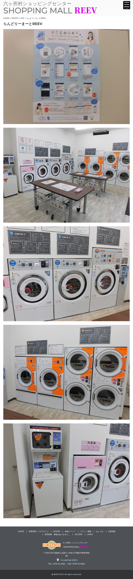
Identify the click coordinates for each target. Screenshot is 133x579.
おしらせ (99, 531)
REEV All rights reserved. (70, 574)
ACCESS (78, 534)
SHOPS (56, 531)
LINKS (90, 534)
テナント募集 (85, 531)
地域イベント (70, 531)
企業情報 (111, 531)
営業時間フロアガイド (39, 531)
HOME (21, 531)
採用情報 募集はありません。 (57, 534)
